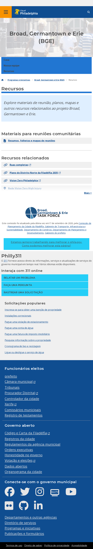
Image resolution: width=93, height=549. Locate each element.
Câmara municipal (19, 381)
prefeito (11, 376)
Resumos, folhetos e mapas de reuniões (29, 140)
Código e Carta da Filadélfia (26, 433)
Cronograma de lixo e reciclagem (23, 346)
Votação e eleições (19, 460)
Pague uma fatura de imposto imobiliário (27, 334)
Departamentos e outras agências (31, 517)
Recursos (9, 71)
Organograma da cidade (23, 471)
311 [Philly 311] (6, 260)
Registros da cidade (20, 439)
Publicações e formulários (24, 533)
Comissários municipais (23, 409)
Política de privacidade (56, 545)
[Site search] (88, 12)
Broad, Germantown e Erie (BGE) (49, 80)
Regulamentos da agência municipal (32, 444)
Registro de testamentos (23, 415)
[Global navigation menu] (6, 12)
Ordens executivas (19, 449)
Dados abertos (16, 466)
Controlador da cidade (22, 398)
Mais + (88, 193)
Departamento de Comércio (38, 229)
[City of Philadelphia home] (27, 12)
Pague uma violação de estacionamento (26, 321)
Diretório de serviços (20, 522)
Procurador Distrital (20, 392)
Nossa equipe (11, 65)
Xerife (9, 404)
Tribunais (12, 387)
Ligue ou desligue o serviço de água (24, 352)
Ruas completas (16, 164)
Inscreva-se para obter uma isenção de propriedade (33, 309)
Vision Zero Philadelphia (21, 180)
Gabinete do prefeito (55, 232)
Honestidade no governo (23, 455)
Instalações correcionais (18, 315)
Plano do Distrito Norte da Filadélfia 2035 (31, 172)
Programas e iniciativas (19, 80)
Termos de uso (14, 545)
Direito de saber (33, 545)
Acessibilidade (79, 545)
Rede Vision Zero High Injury (22, 188)
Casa (6, 59)
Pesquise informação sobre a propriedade (28, 340)
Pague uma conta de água (19, 327)
